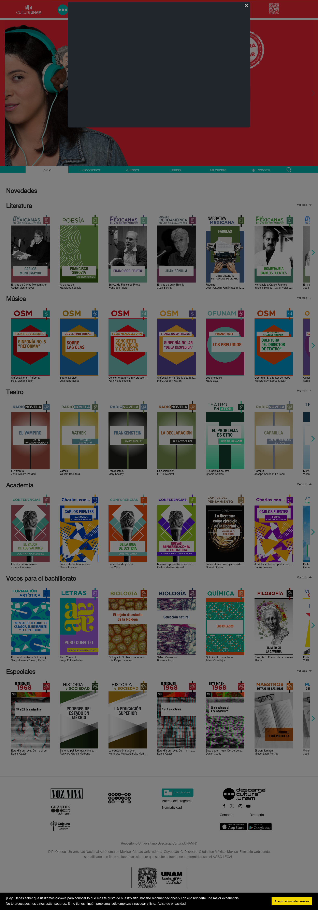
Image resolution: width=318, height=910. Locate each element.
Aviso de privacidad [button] (172, 903)
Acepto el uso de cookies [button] (291, 901)
